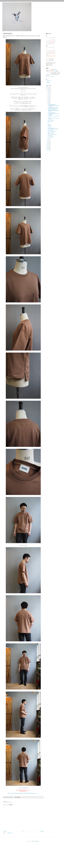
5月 (48, 99)
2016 (48, 144)
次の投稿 (4, 831)
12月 (49, 89)
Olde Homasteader (51, 120)
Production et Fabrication (52, 134)
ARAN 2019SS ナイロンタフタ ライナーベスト (54, 116)
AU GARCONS (50, 135)
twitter (48, 81)
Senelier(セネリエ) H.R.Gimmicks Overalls (53, 118)
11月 (48, 91)
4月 (48, 100)
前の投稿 (41, 831)
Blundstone (50, 125)
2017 (48, 143)
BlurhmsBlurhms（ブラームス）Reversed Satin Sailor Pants (53, 128)
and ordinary (55, 69)
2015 (48, 145)
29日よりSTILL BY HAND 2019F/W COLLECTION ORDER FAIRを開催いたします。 (23, 793)
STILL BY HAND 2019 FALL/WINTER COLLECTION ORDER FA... (53, 105)
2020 (48, 87)
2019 (48, 88)
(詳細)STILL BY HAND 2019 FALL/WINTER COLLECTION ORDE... (53, 110)
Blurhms (49, 124)
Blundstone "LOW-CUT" (52, 131)
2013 (48, 148)
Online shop (49, 80)
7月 (48, 96)
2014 (48, 147)
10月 (49, 92)
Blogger (37, 841)
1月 (48, 140)
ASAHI (49, 103)
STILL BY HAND (50, 130)
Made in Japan (50, 121)
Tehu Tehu (49, 126)
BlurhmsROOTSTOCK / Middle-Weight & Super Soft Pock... (53, 108)
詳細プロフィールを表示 (50, 76)
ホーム (23, 831)
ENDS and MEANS (51, 133)
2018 (48, 141)
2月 (48, 138)
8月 (48, 95)
